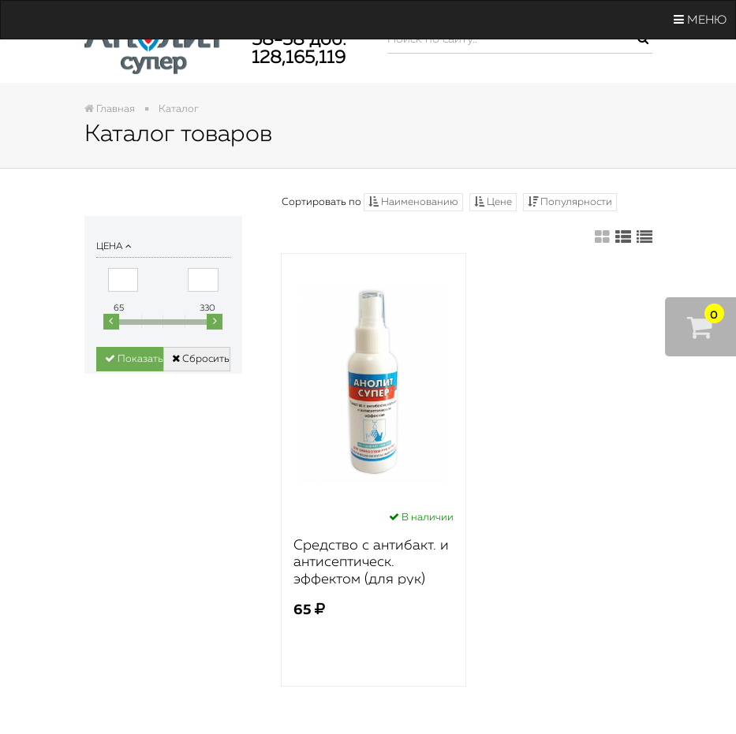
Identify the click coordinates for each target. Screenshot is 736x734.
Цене (493, 201)
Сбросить (201, 358)
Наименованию (413, 201)
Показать (134, 358)
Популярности (570, 201)
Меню (700, 19)
